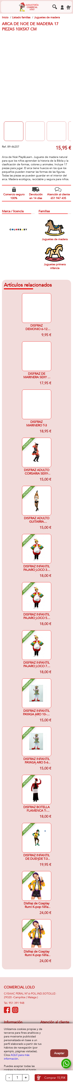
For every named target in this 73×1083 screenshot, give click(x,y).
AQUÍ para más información (16, 1057)
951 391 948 (16, 1003)
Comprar (54, 1078)
